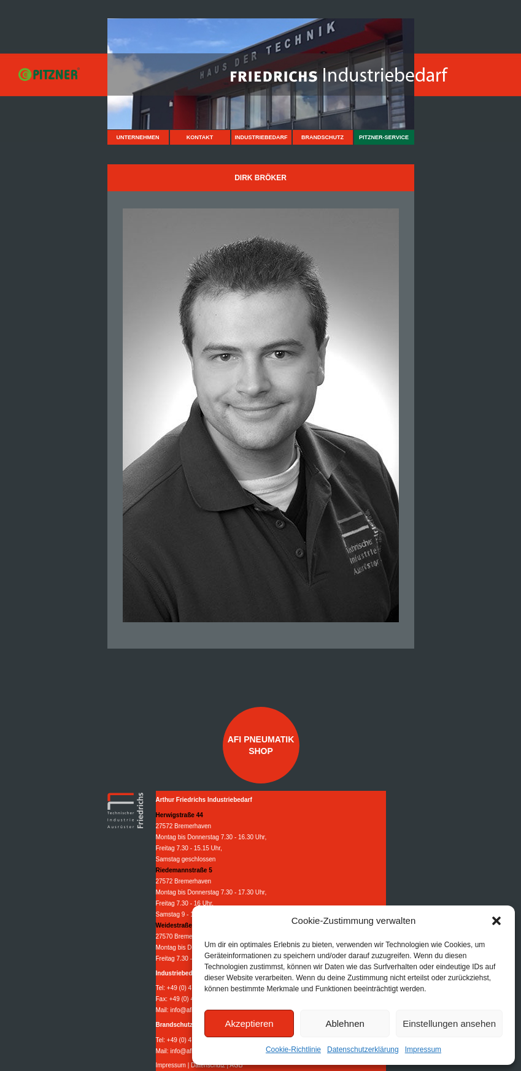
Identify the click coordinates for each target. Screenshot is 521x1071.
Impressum (423, 1049)
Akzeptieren (249, 1023)
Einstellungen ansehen (449, 1023)
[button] (496, 921)
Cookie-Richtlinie (293, 1049)
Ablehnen (344, 1023)
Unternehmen (137, 137)
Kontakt (200, 137)
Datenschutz (208, 1065)
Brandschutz (322, 137)
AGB (236, 1065)
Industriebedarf (260, 137)
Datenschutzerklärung (363, 1049)
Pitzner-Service (384, 137)
